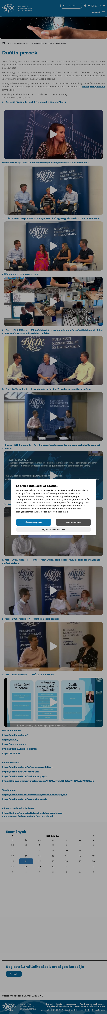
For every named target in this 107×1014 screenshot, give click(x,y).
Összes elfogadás (33, 522)
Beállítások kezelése (53, 529)
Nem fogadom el (73, 522)
